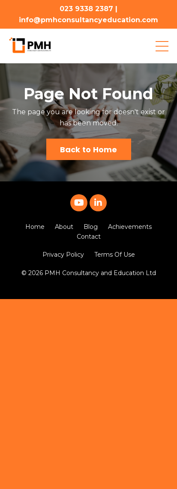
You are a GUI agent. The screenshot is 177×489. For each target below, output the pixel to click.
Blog (91, 227)
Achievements (130, 227)
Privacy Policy (63, 254)
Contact (89, 236)
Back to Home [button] (88, 149)
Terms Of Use (114, 254)
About (64, 227)
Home (35, 227)
